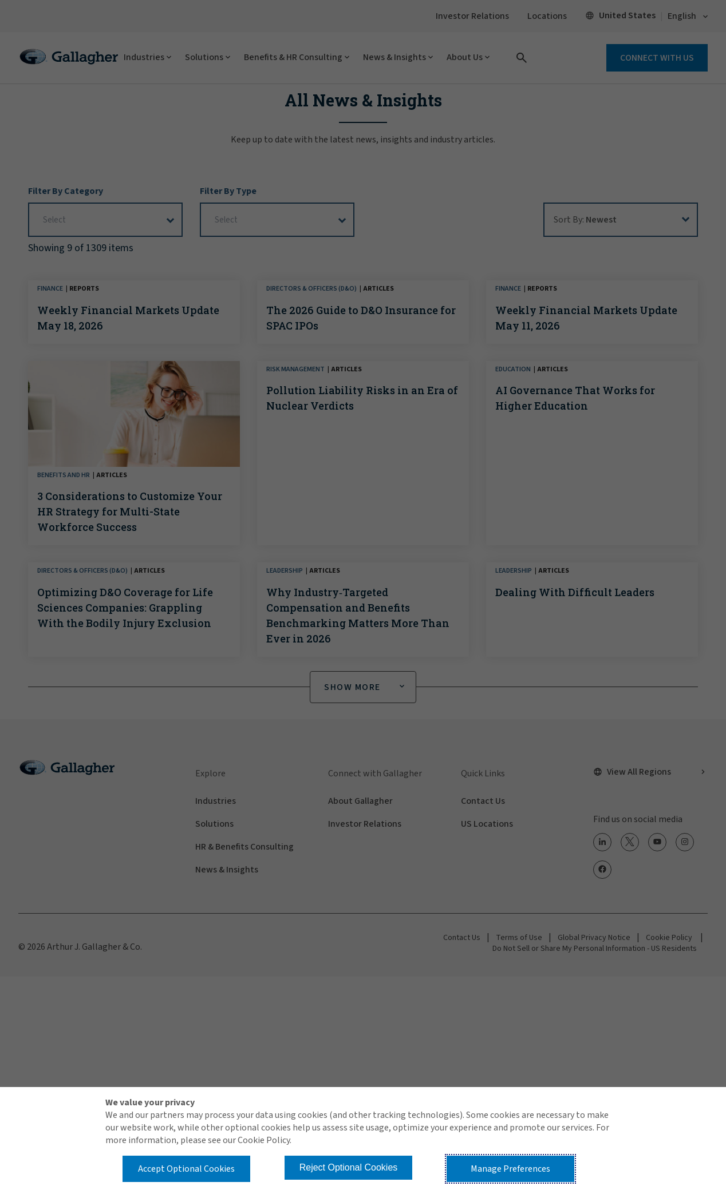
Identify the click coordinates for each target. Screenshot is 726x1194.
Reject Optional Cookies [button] (348, 1167)
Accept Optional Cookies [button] (186, 1169)
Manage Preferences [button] (510, 1169)
